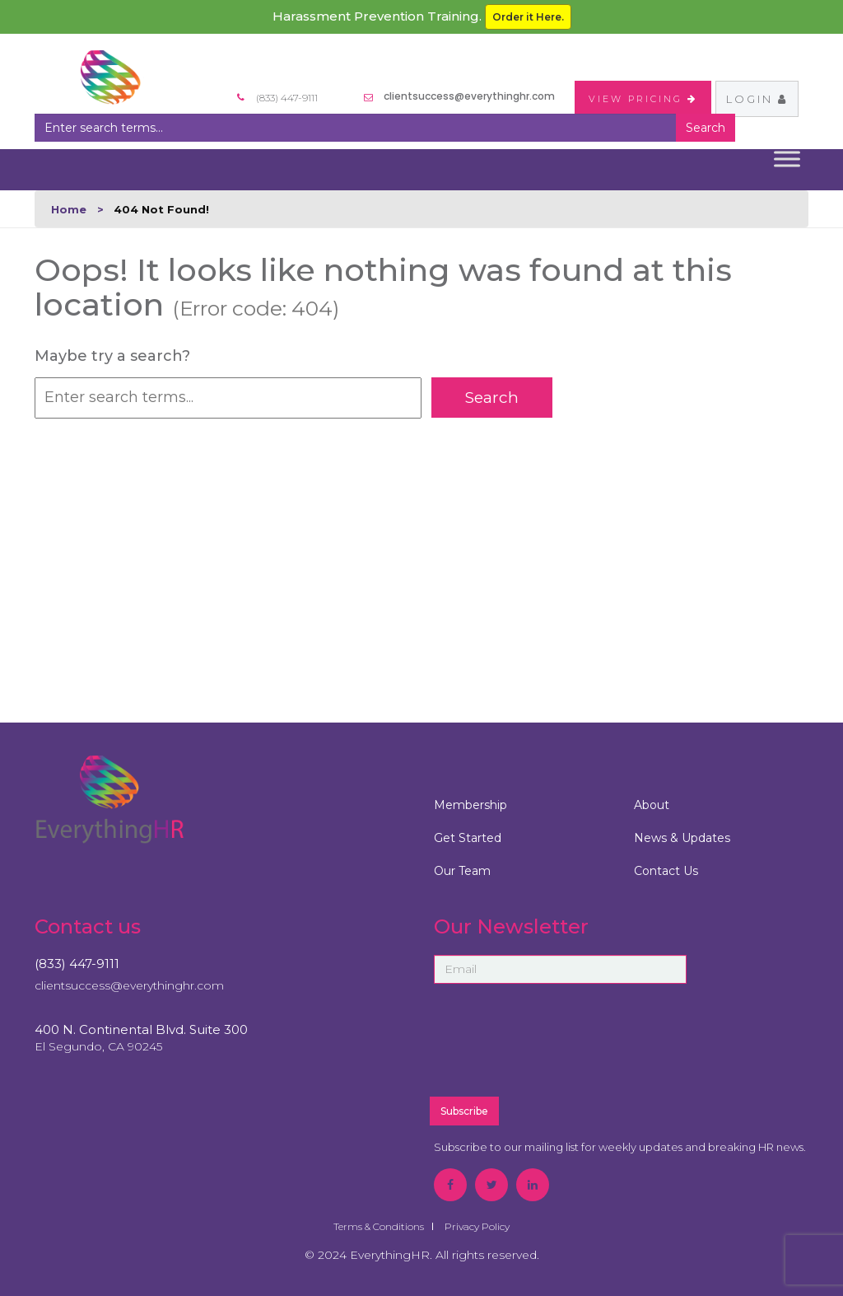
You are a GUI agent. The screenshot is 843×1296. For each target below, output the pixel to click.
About (651, 805)
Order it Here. (528, 17)
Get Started (467, 837)
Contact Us (666, 870)
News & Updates (682, 837)
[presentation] (600, 1047)
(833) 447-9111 (77, 963)
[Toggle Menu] (787, 158)
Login (757, 98)
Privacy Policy (477, 1226)
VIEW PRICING (643, 99)
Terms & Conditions (378, 1226)
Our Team (462, 870)
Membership (470, 805)
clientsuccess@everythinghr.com (469, 96)
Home (68, 209)
